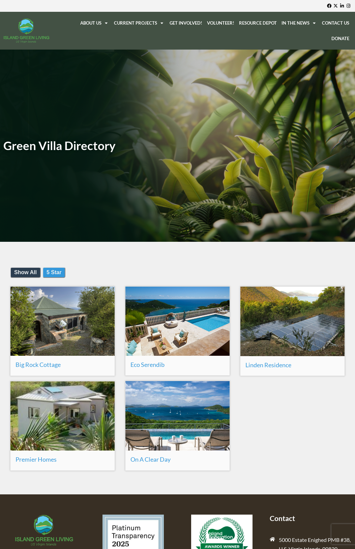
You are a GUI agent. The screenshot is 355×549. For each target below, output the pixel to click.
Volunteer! (220, 23)
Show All (25, 272)
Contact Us (335, 23)
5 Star (54, 272)
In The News (299, 23)
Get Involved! (186, 23)
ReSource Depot (258, 23)
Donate (340, 38)
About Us (94, 23)
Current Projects (139, 23)
